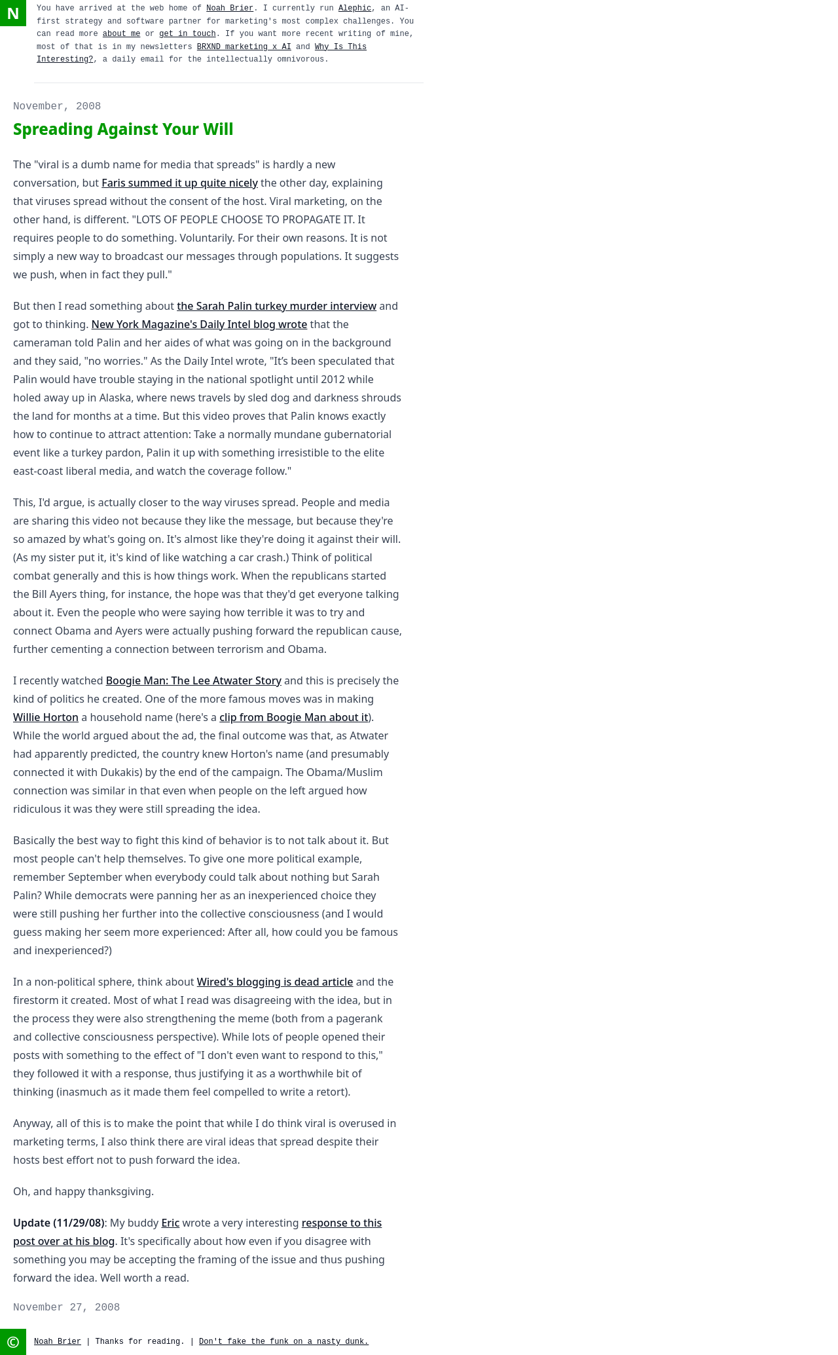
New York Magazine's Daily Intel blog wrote (200, 324)
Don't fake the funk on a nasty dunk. (284, 1341)
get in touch (187, 34)
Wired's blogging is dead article (275, 981)
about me (122, 34)
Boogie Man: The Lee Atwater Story (194, 680)
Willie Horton (46, 717)
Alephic (354, 8)
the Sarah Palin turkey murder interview (276, 306)
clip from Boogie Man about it (293, 717)
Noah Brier (229, 8)
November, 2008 (57, 107)
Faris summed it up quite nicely (179, 183)
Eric (170, 1223)
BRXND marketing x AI (244, 47)
